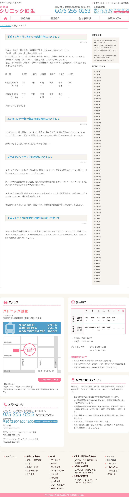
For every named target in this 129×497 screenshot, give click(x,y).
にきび (29, 463)
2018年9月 (97, 263)
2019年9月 (97, 239)
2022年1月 (97, 173)
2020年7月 (97, 221)
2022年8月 (97, 152)
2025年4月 (97, 89)
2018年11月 (97, 257)
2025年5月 (97, 86)
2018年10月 (97, 260)
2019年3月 (97, 254)
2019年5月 (97, 251)
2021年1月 (97, 203)
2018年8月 (97, 266)
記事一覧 (112, 474)
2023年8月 (97, 126)
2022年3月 (97, 167)
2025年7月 (97, 83)
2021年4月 (97, 194)
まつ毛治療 (55, 481)
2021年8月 (97, 185)
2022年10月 (97, 146)
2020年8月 (97, 218)
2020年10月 (97, 212)
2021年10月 (97, 179)
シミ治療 (54, 474)
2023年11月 (97, 122)
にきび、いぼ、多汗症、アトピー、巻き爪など (86, 481)
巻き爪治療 (55, 467)
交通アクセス (99, 3)
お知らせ (110, 456)
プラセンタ (55, 460)
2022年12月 (97, 141)
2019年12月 (97, 230)
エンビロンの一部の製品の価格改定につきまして (33, 118)
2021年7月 (97, 188)
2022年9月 (97, 149)
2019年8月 (97, 242)
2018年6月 (97, 269)
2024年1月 (97, 119)
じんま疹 (30, 474)
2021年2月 (97, 200)
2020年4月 (97, 224)
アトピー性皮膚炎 (34, 460)
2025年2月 (97, 93)
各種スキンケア (57, 488)
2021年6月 (97, 191)
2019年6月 (97, 248)
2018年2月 (97, 278)
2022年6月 (97, 158)
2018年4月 (97, 272)
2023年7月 (97, 128)
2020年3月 (97, 227)
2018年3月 (97, 275)
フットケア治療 (57, 471)
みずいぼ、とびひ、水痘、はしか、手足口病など (86, 471)
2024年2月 (97, 116)
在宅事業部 (111, 460)
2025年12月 (97, 78)
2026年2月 (97, 71)
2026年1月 (97, 74)
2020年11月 (97, 209)
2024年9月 (97, 101)
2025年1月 (97, 96)
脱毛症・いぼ (32, 467)
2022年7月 (97, 155)
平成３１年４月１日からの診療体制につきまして (33, 36)
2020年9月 (97, 215)
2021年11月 (97, 176)
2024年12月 (97, 98)
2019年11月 (97, 233)
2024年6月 (97, 108)
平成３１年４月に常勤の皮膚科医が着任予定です (33, 218)
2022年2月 (97, 170)
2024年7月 (97, 104)
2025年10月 (97, 81)
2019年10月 (97, 236)
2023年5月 (97, 131)
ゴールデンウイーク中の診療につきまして (29, 156)
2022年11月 (97, 143)
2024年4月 (97, 113)
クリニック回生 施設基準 (118, 3)
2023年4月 (97, 134)
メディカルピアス (58, 485)
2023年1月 (97, 137)
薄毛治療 (54, 478)
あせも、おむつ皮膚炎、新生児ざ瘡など (86, 461)
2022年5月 (97, 161)
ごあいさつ (111, 463)
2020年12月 (97, 206)
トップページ (5, 26)
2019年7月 (97, 245)
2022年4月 (97, 164)
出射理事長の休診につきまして (104, 60)
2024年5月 (97, 111)
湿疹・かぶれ (32, 471)
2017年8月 (97, 281)
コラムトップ (113, 471)
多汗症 (54, 463)
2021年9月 (97, 182)
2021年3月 (97, 197)
